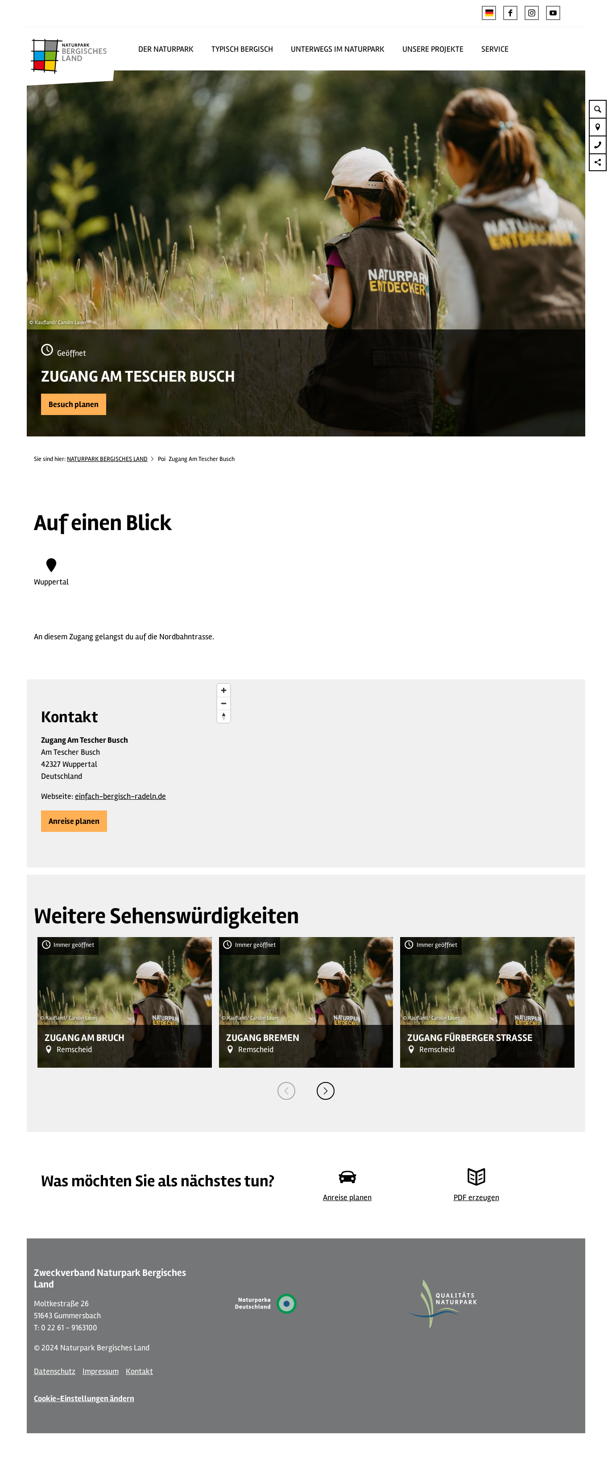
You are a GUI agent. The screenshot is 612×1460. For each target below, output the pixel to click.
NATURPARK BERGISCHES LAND (107, 459)
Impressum (101, 1371)
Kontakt (139, 1371)
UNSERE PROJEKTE (432, 49)
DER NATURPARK (166, 49)
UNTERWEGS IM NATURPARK (338, 49)
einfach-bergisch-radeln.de (120, 796)
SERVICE (495, 49)
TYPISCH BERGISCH (242, 49)
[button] (510, 13)
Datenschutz (54, 1371)
